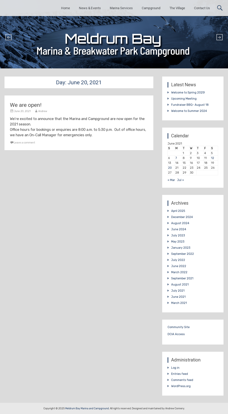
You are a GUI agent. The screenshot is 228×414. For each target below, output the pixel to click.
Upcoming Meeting (184, 98)
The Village (177, 8)
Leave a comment (24, 142)
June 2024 (178, 229)
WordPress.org (181, 386)
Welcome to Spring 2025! (188, 92)
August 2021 (180, 284)
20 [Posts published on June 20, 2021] (170, 167)
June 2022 (178, 266)
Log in (175, 367)
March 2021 (179, 303)
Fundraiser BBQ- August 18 (190, 104)
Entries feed (179, 374)
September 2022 (182, 254)
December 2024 (182, 217)
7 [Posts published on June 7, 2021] (176, 158)
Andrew (42, 111)
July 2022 (178, 260)
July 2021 (178, 290)
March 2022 (179, 272)
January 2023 (180, 247)
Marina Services (121, 8)
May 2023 (177, 241)
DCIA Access (176, 334)
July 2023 (178, 235)
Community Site (179, 327)
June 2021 (178, 296)
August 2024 (180, 223)
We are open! (25, 105)
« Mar (171, 180)
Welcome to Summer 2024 (189, 111)
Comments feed (182, 380)
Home (65, 8)
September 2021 (182, 278)
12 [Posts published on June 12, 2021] (212, 158)
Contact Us (202, 8)
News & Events (90, 8)
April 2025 (178, 211)
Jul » (180, 180)
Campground (151, 8)
